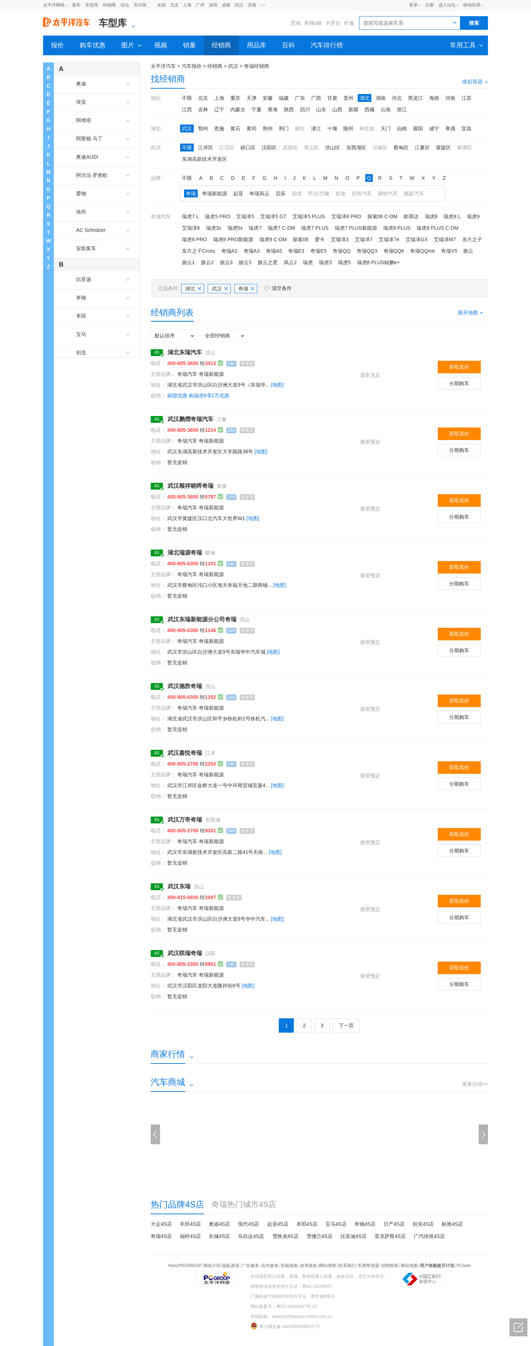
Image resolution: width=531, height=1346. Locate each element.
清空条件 (282, 288)
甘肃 (332, 98)
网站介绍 (212, 1265)
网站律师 (327, 1265)
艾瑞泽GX (416, 239)
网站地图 (409, 1265)
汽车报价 (192, 66)
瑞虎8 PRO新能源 (233, 239)
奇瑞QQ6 (394, 251)
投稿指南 (289, 1265)
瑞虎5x (235, 228)
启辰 (281, 193)
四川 (305, 109)
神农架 (367, 128)
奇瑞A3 (252, 251)
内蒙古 (237, 109)
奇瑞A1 (229, 251)
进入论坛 (447, 5)
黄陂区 (443, 147)
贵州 (348, 98)
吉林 (203, 109)
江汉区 (226, 147)
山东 (321, 109)
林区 (300, 128)
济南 (252, 5)
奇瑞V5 (449, 251)
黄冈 (251, 128)
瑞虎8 (431, 216)
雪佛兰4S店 (319, 1236)
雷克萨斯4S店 (390, 1236)
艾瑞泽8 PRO (346, 216)
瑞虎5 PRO (217, 216)
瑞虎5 (344, 262)
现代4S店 (248, 1224)
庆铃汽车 (362, 193)
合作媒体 (269, 1265)
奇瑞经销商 (256, 66)
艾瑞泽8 (191, 228)
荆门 (284, 128)
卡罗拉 (332, 23)
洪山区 (332, 147)
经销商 (109, 5)
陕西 (289, 109)
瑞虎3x (213, 228)
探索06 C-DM (382, 216)
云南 (386, 109)
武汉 (239, 5)
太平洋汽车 (163, 66)
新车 (76, 5)
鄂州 (203, 128)
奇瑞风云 (259, 193)
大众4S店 (161, 1224)
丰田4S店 (190, 1224)
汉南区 (379, 147)
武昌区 (290, 147)
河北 (397, 98)
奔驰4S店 (365, 1224)
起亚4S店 (277, 1224)
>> (263, 5)
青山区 (311, 147)
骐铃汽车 (388, 193)
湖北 (365, 98)
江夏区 (422, 147)
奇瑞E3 (296, 251)
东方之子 (472, 239)
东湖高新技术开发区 (204, 159)
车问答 (140, 5)
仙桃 (402, 128)
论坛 (125, 5)
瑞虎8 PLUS (396, 228)
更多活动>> (475, 1084)
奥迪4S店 (219, 1224)
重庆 (235, 98)
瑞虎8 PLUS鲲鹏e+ (378, 262)
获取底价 (459, 367)
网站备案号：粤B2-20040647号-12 (283, 1306)
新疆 (353, 109)
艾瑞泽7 (364, 239)
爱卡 (320, 239)
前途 (340, 193)
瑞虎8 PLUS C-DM (438, 228)
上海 (187, 5)
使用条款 (308, 1265)
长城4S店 (219, 1236)
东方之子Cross (198, 251)
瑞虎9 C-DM (273, 239)
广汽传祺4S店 (429, 1236)
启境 (297, 193)
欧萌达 (411, 216)
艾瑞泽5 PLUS (308, 216)
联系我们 (347, 1265)
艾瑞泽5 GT (273, 216)
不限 (187, 98)
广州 (200, 5)
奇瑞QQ (342, 251)
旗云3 (226, 262)
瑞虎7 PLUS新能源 (356, 228)
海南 (434, 98)
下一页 (346, 1025)
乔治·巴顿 (318, 193)
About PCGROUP (184, 1265)
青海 (273, 109)
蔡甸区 (401, 147)
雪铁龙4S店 (285, 1236)
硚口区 (247, 147)
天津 (251, 98)
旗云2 (207, 262)
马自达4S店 (251, 1236)
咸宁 (434, 128)
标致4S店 (452, 1224)
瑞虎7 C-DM (281, 228)
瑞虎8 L (451, 216)
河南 (450, 98)
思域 (296, 23)
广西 (316, 98)
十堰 (332, 128)
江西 (187, 109)
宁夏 (257, 109)
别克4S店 (423, 1224)
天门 (386, 128)
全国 (161, 5)
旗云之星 (268, 262)
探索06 (301, 239)
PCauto (463, 1265)
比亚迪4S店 (353, 1236)
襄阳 (418, 128)
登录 (413, 5)
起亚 (238, 193)
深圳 (213, 5)
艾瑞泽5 (245, 216)
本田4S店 (307, 1224)
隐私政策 (231, 1265)
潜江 (316, 128)
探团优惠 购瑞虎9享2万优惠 (198, 395)
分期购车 (459, 383)
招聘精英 (390, 1265)
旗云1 (188, 262)
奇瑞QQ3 (367, 251)
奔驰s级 (313, 23)
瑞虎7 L (190, 216)
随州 (348, 128)
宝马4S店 (336, 1224)
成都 (226, 5)
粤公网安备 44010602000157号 (285, 1325)
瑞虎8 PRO (194, 239)
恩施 (219, 128)
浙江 (402, 109)
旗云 (468, 251)
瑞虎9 (473, 216)
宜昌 (466, 128)
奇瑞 (191, 193)
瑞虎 (308, 262)
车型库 (91, 5)
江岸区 (205, 147)
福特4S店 (190, 1236)
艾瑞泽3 (340, 239)
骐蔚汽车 (414, 193)
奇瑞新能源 (214, 193)
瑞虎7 (255, 228)
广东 (300, 98)
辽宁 (219, 109)
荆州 (268, 128)
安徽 (268, 98)
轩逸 (349, 23)
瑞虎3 (325, 262)
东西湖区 (356, 147)
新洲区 (464, 147)
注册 (429, 5)
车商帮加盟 (368, 1265)
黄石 (235, 128)
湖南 (381, 98)
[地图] (277, 385)
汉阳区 (269, 147)
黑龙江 (415, 98)
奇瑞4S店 (161, 1236)
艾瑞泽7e (389, 239)
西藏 (370, 109)
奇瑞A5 (274, 251)
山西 (337, 109)
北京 (174, 5)
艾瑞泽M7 (445, 239)
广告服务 (250, 1265)
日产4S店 (394, 1224)
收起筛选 (475, 81)
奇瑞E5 (318, 251)
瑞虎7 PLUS (314, 228)
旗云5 (245, 262)
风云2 (290, 262)
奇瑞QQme (422, 251)
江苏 (466, 98)
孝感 (450, 128)
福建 (284, 98)
